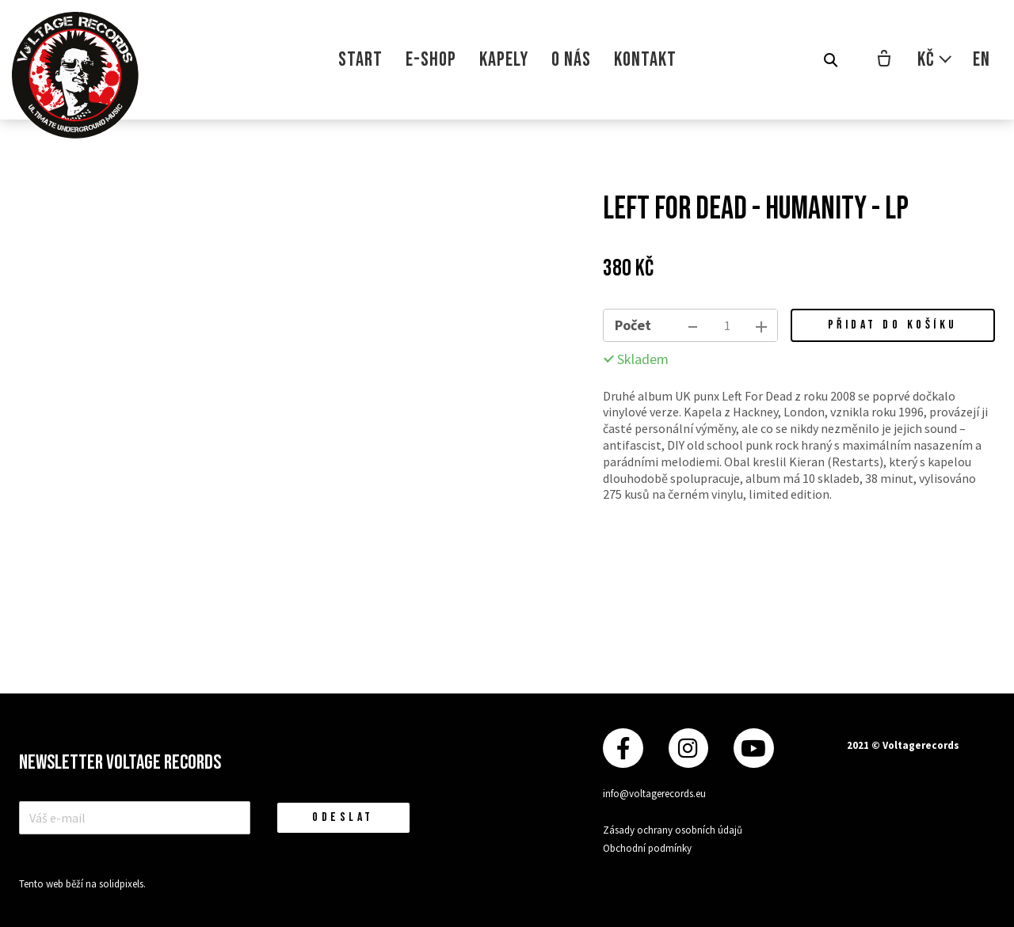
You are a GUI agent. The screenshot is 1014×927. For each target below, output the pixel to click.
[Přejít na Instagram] (688, 747)
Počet (633, 325)
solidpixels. (122, 884)
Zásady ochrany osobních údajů (672, 830)
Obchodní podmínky (647, 847)
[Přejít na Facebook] (622, 747)
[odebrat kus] (693, 325)
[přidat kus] (761, 325)
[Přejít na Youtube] (753, 747)
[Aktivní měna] (935, 60)
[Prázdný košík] (884, 60)
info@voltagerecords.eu (654, 793)
